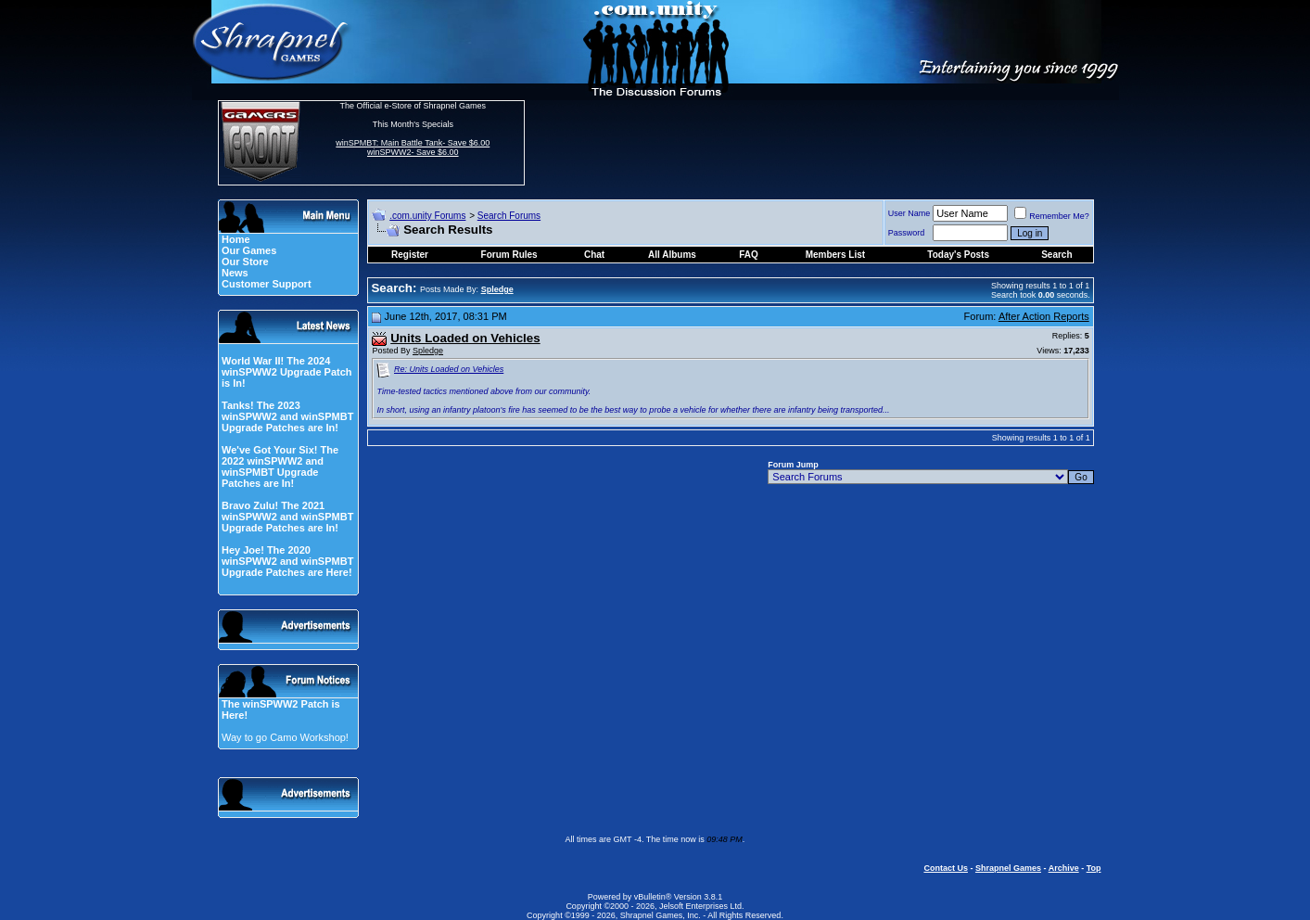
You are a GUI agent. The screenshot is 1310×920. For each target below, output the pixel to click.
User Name (909, 213)
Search (1056, 254)
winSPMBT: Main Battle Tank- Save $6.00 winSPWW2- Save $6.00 (413, 147)
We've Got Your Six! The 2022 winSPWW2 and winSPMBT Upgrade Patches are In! (280, 466)
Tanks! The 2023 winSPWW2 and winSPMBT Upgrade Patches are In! (287, 416)
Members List (835, 254)
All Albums (672, 254)
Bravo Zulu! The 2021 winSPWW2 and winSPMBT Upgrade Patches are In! (287, 516)
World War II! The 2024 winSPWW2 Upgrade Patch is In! (287, 372)
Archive (1064, 868)
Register (409, 254)
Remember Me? (1051, 216)
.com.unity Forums (427, 216)
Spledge (428, 350)
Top (1094, 868)
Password (906, 232)
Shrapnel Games (1008, 868)
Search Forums (509, 216)
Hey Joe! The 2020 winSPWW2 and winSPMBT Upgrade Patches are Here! (287, 561)
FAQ (748, 254)
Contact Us (945, 868)
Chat (594, 254)
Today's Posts (958, 254)
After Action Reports (1043, 316)
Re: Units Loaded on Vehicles (448, 369)
